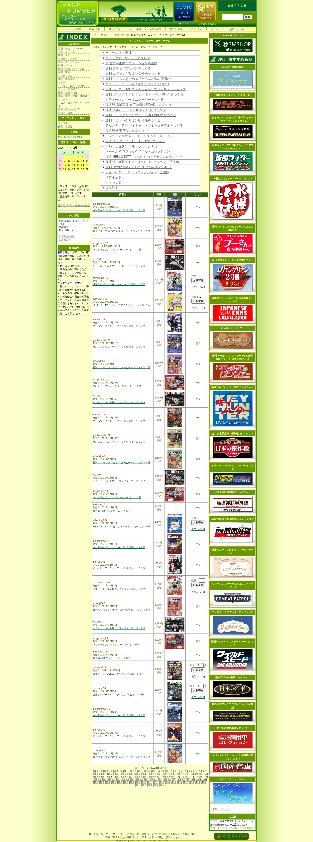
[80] (104, 779)
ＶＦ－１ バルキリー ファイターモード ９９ (119, 265)
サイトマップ (216, 29)
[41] (154, 773)
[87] (137, 779)
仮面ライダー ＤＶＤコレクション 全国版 (137, 172)
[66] (154, 776)
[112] (155, 782)
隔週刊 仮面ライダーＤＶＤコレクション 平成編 (142, 162)
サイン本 (63, 123)
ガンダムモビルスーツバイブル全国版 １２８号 (119, 547)
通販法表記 (155, 29)
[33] (117, 773)
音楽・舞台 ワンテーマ (71, 48)
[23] (186, 771)
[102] (96, 782)
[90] (151, 779)
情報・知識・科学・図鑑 (71, 69)
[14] (144, 771)
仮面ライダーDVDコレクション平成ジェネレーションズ (145, 89)
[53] (94, 776)
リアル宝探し (115, 177)
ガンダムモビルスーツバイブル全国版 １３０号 (119, 346)
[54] (99, 776)
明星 (215, 809)
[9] (121, 771)
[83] (118, 779)
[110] (144, 782)
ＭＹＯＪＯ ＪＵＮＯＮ (232, 779)
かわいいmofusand (232, 67)
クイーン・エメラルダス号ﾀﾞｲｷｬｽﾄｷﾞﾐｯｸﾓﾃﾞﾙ (137, 84)
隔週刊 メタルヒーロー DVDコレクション (135, 141)
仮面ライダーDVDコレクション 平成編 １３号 (118, 673)
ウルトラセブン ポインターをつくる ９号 (116, 644)
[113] (161, 782)
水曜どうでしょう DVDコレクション (232, 178)
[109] (138, 782)
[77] (206, 776)
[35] (127, 773)
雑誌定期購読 (207, 24)
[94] (169, 779)
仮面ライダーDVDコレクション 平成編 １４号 (118, 694)
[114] (167, 782)
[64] (145, 776)
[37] (136, 773)
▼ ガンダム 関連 (118, 53)
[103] (102, 782)
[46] (178, 773)
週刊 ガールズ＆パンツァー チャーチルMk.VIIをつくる (144, 94)
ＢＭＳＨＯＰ (117, 834)
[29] (99, 773)
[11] (130, 771)
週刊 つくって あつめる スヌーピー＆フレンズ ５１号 (121, 231)
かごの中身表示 (67, 236)
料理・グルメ (65, 65)
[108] (132, 782)
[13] (139, 771)
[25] (195, 771)
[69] (168, 776)
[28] (94, 773)
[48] (187, 773)
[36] (131, 773)
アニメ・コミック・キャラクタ (73, 104)
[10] (125, 771)
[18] (162, 771)
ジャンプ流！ (115, 182)
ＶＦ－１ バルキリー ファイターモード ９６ (119, 628)
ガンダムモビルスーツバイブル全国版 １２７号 (119, 715)
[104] (108, 782)
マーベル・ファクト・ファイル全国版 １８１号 (119, 568)
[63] (141, 776)
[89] (146, 779)
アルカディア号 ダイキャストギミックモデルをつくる (144, 125)
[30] (103, 773)
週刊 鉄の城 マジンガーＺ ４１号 (112, 510)
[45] (173, 773)
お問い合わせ (237, 29)
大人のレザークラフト (233, 328)
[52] (206, 773)
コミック (183, 24)
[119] (198, 782)
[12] (135, 771)
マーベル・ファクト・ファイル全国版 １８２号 (119, 421)
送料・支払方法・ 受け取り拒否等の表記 (232, 828)
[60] (127, 776)
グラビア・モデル (67, 58)
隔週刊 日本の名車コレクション (232, 677)
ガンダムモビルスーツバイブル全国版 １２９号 (119, 441)
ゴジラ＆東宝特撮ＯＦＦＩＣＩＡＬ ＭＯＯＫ (138, 136)
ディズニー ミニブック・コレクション (232, 612)
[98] (188, 779)
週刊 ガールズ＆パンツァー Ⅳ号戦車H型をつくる (140, 115)
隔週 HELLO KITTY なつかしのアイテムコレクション (143, 156)
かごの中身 (135, 29)
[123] (150, 785)
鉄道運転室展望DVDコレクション (232, 492)
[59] (122, 776)
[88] (142, 779)
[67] (159, 776)
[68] (164, 776)
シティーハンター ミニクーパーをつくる (134, 99)
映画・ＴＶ (64, 55)
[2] (98, 771)
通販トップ (107, 34)
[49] (192, 773)
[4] (104, 771)
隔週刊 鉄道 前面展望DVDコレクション (232, 518)
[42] (159, 773)
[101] (204, 779)
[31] (108, 773)
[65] (150, 776)
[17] (158, 771)
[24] (190, 771)
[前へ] (137, 768)
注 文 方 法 (115, 29)
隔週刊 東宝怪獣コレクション (126, 130)
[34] (122, 773)
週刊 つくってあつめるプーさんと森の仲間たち (139, 78)
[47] (182, 773)
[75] (196, 776)
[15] (149, 771)
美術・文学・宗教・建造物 (72, 96)
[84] (123, 779)
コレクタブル (65, 75)
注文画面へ (65, 239)
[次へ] (162, 768)
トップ (94, 34)
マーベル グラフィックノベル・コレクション (137, 151)
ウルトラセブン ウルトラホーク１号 (131, 146)
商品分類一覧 (122, 34)
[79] (100, 779)
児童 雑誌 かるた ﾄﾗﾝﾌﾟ (70, 109)
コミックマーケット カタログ (127, 58)
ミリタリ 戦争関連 (68, 89)
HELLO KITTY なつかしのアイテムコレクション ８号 (121, 305)
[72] (182, 776)
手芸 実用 (64, 72)
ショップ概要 (74, 29)
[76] (201, 776)
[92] (160, 779)
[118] (191, 782)
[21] (176, 771)
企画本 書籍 (65, 112)
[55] (103, 776)
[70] (173, 776)
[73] (187, 776)
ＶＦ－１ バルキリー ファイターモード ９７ (119, 481)
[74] (192, 776)
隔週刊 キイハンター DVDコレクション (232, 387)
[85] (128, 779)
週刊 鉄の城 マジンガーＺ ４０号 (112, 658)
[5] (108, 771)
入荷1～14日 (198, 287)
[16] (153, 771)
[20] (172, 771)
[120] (204, 782)
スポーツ (63, 82)
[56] (108, 776)
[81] (109, 779)
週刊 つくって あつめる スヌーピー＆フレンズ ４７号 (121, 757)
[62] (136, 776)
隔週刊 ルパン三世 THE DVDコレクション (135, 110)
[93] (165, 779)
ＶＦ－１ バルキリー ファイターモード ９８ (119, 402)
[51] (201, 773)
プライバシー (196, 29)
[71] (178, 776)
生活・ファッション (69, 62)
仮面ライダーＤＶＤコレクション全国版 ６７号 (119, 284)
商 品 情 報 (94, 29)
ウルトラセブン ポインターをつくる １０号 (117, 497)
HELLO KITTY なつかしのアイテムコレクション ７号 (121, 526)
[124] (155, 785)
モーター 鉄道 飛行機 (71, 85)
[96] (179, 779)
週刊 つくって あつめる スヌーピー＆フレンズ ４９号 (121, 462)
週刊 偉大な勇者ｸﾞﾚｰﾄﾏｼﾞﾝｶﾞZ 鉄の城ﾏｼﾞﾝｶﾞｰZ (138, 167)
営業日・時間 (176, 29)
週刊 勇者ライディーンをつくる (128, 68)
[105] (114, 782)
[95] (174, 779)
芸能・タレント (66, 52)
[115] (173, 782)
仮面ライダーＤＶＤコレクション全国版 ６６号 (119, 589)
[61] (131, 776)
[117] (185, 782)
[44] (168, 773)
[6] (111, 771)
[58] (117, 776)
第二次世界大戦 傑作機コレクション (232, 433)
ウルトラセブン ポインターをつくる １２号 (117, 249)
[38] (141, 773)
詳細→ (83, 142)
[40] (150, 773)
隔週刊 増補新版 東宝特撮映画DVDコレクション (140, 104)
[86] (132, 779)
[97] (183, 779)
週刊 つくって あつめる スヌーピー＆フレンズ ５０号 (121, 367)
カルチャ (63, 99)
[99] (193, 779)
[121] (138, 785)
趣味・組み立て (66, 79)
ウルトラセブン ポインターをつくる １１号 (117, 386)
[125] (161, 785)
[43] (164, 773)
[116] (179, 782)
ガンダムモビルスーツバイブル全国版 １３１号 (119, 210)
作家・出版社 (65, 126)
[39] (145, 773)
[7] (114, 771)
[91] (155, 779)
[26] (200, 771)
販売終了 (111, 188)
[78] (95, 779)
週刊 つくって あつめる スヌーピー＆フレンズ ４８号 (121, 609)
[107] (126, 782)
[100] (198, 779)
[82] (114, 779)
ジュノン (224, 809)
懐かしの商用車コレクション (232, 728)
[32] (113, 773)
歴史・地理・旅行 (67, 92)
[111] (150, 782)
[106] (120, 782)
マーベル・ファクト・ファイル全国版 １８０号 (119, 736)
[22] (181, 771)
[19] (167, 771)
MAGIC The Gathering (70, 137)
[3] (101, 771)
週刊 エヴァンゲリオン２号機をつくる (132, 73)
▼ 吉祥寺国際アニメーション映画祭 (131, 63)
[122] (144, 785)
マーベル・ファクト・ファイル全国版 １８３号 (119, 326)
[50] (196, 773)
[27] (204, 771)
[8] (118, 771)
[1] (94, 771)
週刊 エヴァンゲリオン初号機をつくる (132, 120)
